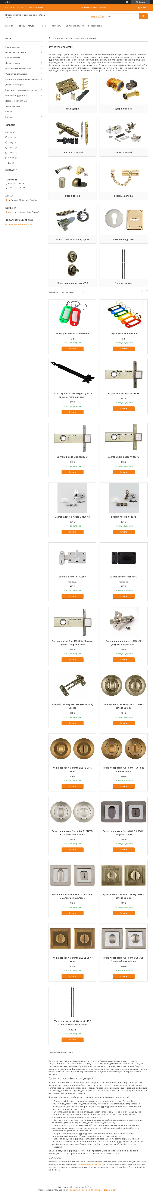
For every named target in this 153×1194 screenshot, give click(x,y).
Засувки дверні (123, 152)
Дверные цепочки (123, 195)
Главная (9, 25)
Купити (72, 349)
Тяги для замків (123, 283)
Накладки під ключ (123, 239)
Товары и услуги (26, 25)
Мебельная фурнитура (16, 95)
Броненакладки (13, 57)
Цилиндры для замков (15, 52)
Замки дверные (13, 47)
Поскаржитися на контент (78, 1190)
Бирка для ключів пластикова (72, 333)
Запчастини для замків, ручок (72, 239)
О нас (44, 25)
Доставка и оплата (75, 25)
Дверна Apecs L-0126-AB (124, 516)
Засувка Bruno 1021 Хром (123, 576)
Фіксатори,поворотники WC (72, 283)
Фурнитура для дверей (16, 73)
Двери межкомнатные (16, 100)
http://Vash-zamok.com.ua (20, 224)
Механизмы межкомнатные (18, 68)
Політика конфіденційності (104, 1190)
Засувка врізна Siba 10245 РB (123, 456)
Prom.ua (91, 1187)
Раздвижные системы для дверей (21, 90)
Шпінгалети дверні (72, 152)
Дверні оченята (123, 108)
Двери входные (13, 106)
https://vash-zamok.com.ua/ (88, 1164)
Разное (8, 111)
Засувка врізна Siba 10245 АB (123, 393)
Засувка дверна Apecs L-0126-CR (72, 516)
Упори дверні (72, 195)
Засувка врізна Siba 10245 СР (72, 456)
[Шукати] (143, 16)
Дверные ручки (12, 63)
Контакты (56, 25)
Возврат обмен (95, 25)
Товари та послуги (62, 38)
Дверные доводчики (15, 84)
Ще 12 (11, 163)
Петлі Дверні (72, 108)
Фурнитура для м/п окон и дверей (21, 79)
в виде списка (146, 292)
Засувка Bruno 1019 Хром (72, 576)
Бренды (9, 117)
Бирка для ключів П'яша (123, 333)
